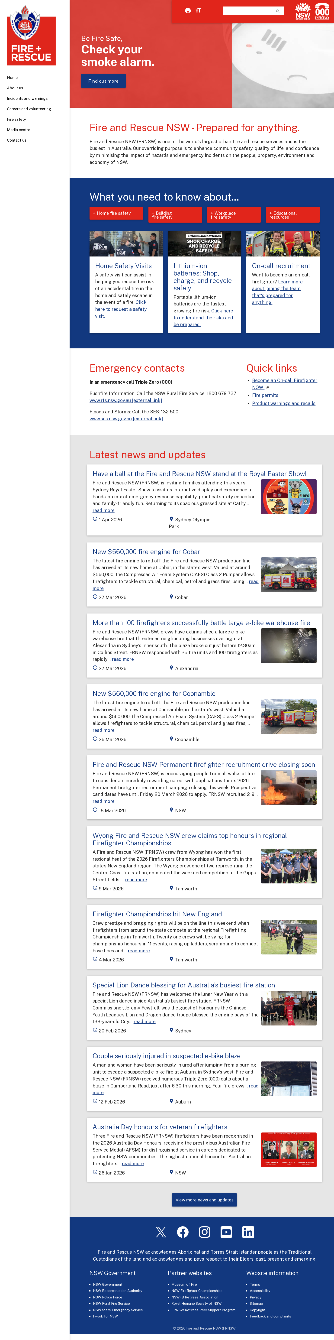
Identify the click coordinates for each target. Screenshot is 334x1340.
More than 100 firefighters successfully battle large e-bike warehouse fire (201, 623)
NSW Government (107, 1286)
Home (12, 77)
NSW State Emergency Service (118, 1311)
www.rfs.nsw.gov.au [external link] (126, 401)
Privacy (255, 1298)
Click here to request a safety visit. (121, 309)
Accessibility (260, 1292)
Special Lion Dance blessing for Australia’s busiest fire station (184, 985)
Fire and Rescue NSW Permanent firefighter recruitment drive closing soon (204, 765)
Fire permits (265, 396)
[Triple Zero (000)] (321, 11)
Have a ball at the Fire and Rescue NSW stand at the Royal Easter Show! (199, 474)
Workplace (224, 215)
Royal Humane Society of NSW (196, 1305)
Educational (284, 215)
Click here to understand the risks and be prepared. (203, 318)
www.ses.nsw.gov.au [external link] (126, 419)
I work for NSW (105, 1318)
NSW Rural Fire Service (111, 1305)
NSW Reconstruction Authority (117, 1292)
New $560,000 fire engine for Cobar (146, 552)
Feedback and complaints (270, 1318)
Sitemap (256, 1305)
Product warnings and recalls (283, 404)
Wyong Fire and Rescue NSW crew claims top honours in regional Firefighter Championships (190, 839)
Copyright (257, 1311)
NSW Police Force (107, 1298)
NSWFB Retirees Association (194, 1298)
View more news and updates (204, 1201)
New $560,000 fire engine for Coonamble (154, 694)
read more (104, 511)
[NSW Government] (303, 11)
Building (166, 215)
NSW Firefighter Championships (196, 1292)
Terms (255, 1286)
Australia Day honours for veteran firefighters (160, 1127)
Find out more (103, 81)
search (278, 11)
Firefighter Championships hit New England (157, 914)
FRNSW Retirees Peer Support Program (203, 1311)
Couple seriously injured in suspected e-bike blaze (167, 1056)
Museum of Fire (184, 1286)
